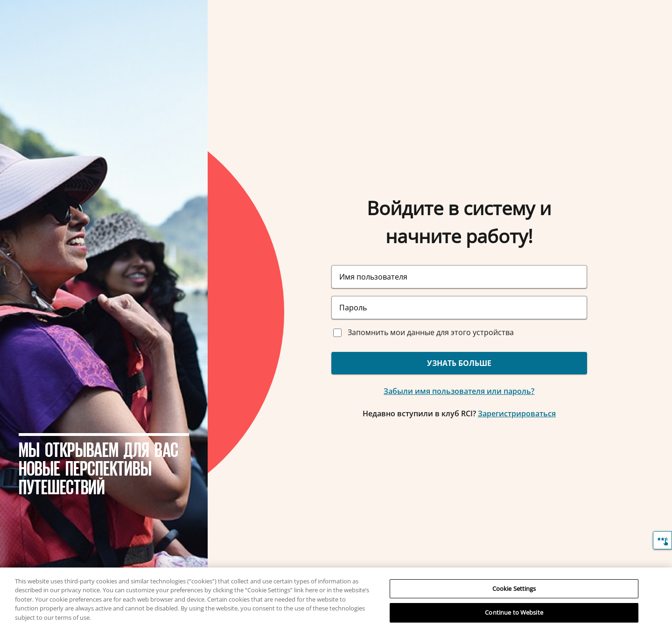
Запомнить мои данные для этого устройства (431, 332)
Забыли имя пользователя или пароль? (459, 391)
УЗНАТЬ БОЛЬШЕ (459, 363)
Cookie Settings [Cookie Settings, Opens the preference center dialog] (514, 594)
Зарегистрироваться (517, 413)
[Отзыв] (662, 540)
